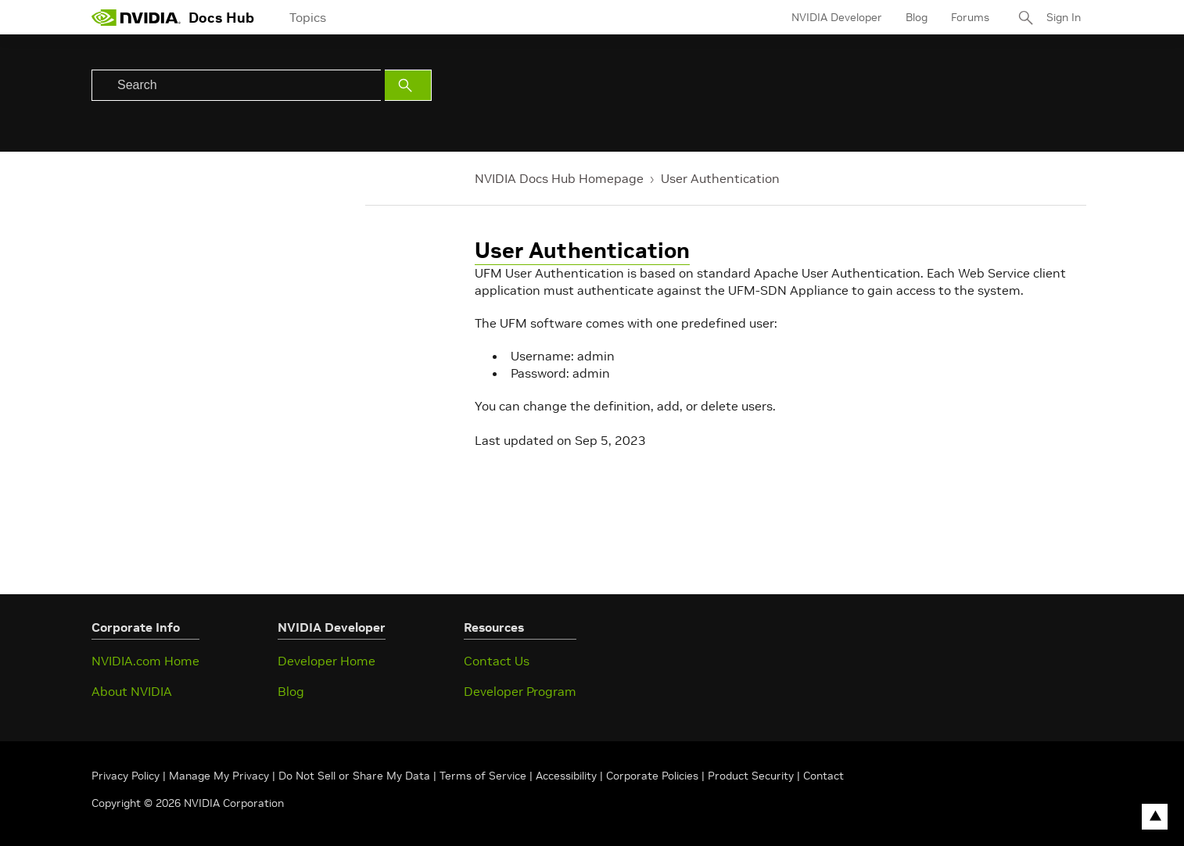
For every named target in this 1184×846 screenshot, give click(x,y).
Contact (823, 776)
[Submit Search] (408, 85)
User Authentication (720, 178)
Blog (916, 17)
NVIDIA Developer (836, 17)
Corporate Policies (652, 776)
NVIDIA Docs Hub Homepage (559, 178)
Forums (970, 17)
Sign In (1063, 17)
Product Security (751, 776)
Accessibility (566, 776)
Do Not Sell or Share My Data (354, 776)
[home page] (136, 17)
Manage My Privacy (219, 776)
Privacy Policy (127, 776)
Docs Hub (221, 18)
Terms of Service (483, 776)
